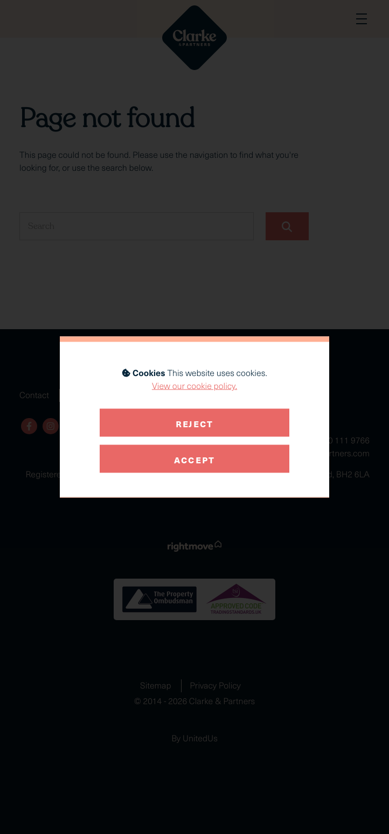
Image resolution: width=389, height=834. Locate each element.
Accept (194, 458)
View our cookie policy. (194, 386)
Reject (194, 422)
